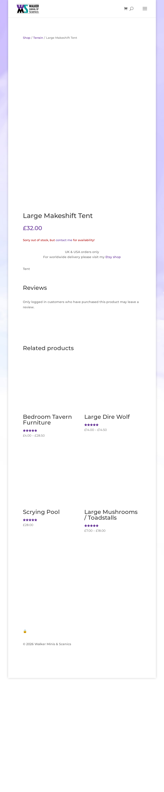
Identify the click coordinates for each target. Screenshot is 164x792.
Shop (26, 37)
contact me (64, 240)
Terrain (38, 37)
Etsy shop (113, 257)
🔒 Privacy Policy (37, 631)
